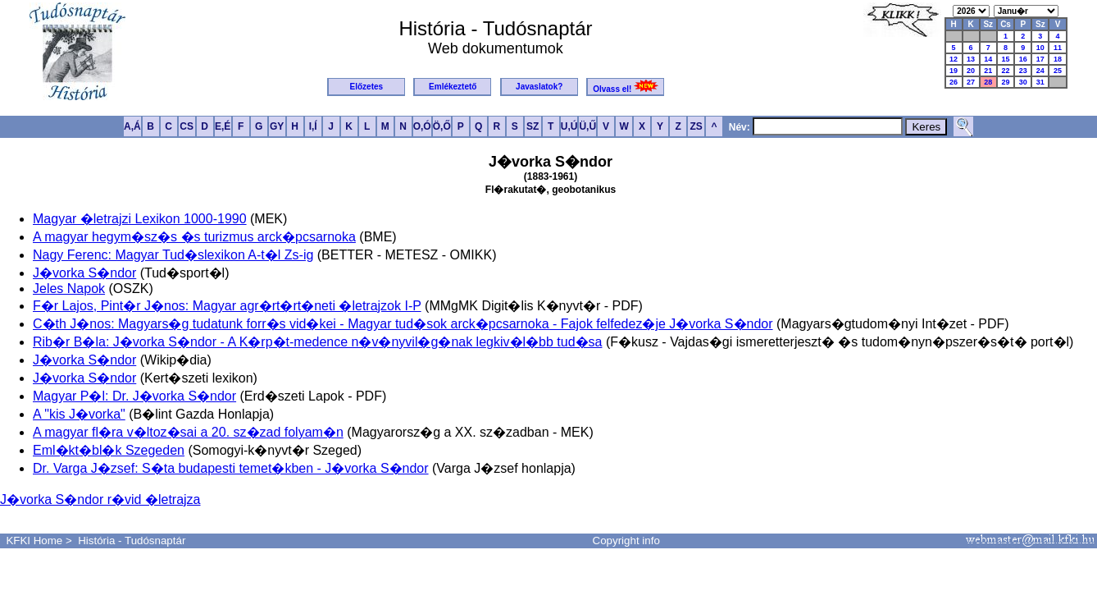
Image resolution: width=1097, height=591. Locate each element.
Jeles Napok (69, 289)
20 (971, 70)
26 (953, 82)
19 (953, 70)
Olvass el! (625, 87)
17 (1040, 59)
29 (1006, 82)
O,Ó (422, 126)
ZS (696, 126)
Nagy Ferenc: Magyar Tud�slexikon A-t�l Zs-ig (173, 255)
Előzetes (367, 86)
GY (277, 126)
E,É (222, 126)
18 (1058, 59)
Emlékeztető (452, 86)
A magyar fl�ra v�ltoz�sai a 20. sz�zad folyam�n (188, 432)
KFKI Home (34, 540)
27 (971, 82)
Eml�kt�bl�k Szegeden (108, 450)
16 (1023, 59)
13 (971, 59)
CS (186, 126)
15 (1006, 59)
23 (1023, 70)
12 (953, 59)
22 (1006, 70)
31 (1040, 82)
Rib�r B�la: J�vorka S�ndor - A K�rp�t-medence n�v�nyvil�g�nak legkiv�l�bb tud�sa (317, 342)
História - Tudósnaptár (131, 540)
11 (1058, 48)
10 (1040, 48)
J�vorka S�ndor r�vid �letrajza (100, 499)
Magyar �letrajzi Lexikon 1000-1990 (140, 219)
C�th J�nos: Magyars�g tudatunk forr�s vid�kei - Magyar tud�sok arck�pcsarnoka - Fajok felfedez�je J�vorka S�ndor (403, 324)
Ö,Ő (442, 126)
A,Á (132, 126)
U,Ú (569, 126)
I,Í (313, 126)
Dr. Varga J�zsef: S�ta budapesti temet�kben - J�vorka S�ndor (231, 468)
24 (1040, 70)
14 (988, 59)
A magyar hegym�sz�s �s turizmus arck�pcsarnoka (194, 237)
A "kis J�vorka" (79, 414)
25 (1058, 70)
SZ (532, 126)
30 (1023, 82)
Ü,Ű (587, 126)
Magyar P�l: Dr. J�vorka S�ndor (134, 396)
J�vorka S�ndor (84, 273)
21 (988, 70)
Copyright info (626, 540)
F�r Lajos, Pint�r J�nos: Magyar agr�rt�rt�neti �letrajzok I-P (227, 306)
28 (988, 82)
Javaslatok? (539, 86)
